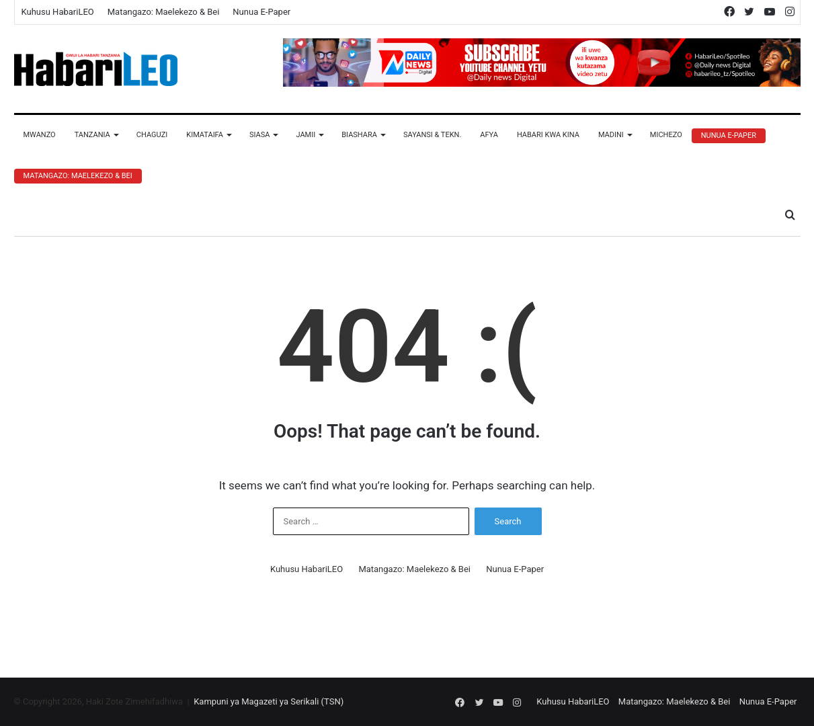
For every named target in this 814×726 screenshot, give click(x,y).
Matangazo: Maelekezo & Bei (164, 12)
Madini (611, 134)
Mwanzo (40, 134)
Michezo (666, 134)
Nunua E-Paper (261, 12)
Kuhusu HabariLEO (58, 12)
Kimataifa (204, 134)
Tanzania (92, 134)
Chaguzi (151, 134)
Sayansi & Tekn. (432, 134)
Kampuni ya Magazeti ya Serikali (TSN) (268, 701)
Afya (489, 134)
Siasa (259, 134)
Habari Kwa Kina (548, 134)
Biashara (359, 134)
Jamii (305, 134)
